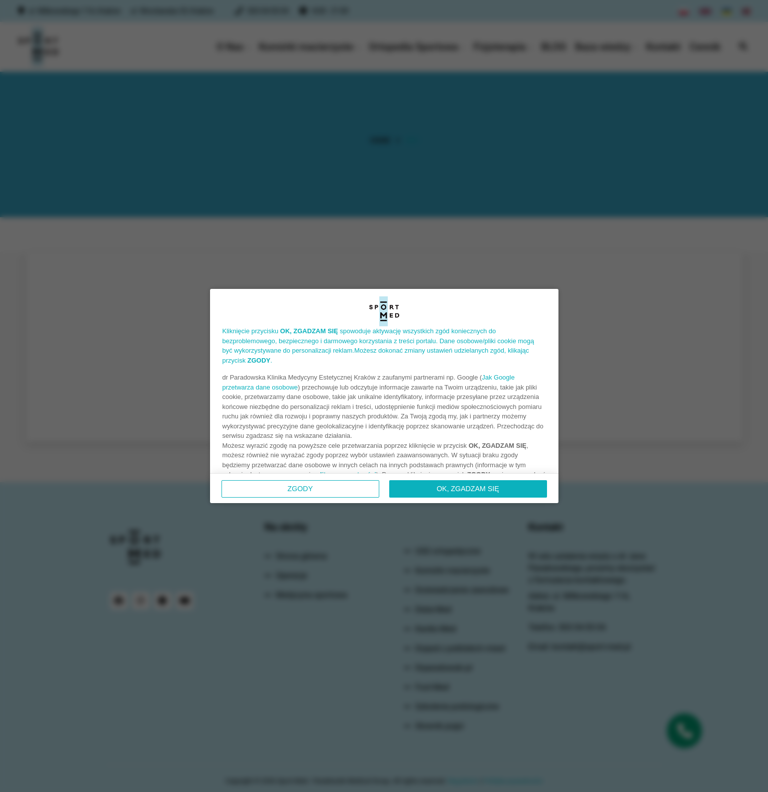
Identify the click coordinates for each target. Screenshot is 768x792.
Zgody (300, 489)
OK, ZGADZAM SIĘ (468, 489)
